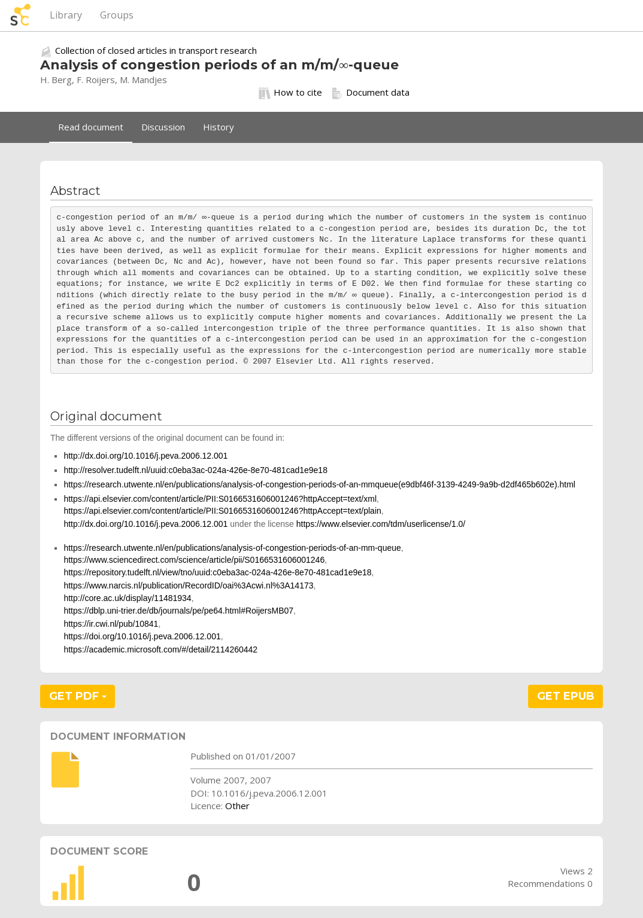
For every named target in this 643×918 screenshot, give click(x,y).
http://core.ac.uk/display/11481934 (127, 598)
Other (237, 806)
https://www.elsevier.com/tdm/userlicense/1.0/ (380, 524)
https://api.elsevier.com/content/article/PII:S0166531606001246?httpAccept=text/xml (220, 499)
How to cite (290, 92)
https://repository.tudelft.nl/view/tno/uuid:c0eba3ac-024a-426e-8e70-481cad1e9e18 (217, 572)
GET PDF (78, 696)
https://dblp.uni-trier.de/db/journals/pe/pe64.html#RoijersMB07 (178, 610)
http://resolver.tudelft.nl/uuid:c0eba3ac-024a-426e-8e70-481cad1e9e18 (195, 470)
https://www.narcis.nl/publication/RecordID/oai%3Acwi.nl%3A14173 (188, 585)
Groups (117, 15)
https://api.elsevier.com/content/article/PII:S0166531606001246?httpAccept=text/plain (222, 511)
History (218, 127)
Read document (90, 127)
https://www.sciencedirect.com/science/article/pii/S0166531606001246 (193, 560)
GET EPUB (566, 696)
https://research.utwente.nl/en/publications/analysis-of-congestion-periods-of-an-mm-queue (232, 548)
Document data (370, 92)
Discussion (163, 127)
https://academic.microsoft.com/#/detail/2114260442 (160, 649)
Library (66, 15)
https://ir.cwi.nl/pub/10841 (110, 624)
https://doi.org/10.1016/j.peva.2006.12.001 (141, 636)
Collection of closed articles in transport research (156, 50)
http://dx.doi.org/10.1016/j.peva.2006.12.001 (145, 455)
